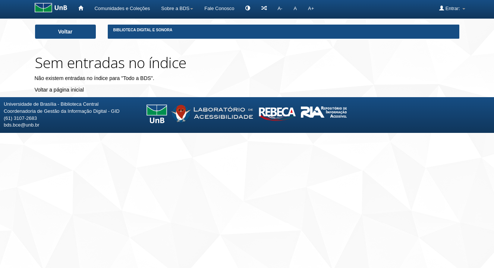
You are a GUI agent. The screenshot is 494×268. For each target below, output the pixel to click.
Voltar (65, 32)
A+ (311, 8)
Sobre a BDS (177, 8)
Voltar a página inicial (59, 90)
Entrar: (452, 8)
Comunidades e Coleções (122, 8)
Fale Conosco (219, 8)
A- (279, 8)
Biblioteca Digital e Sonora (143, 30)
